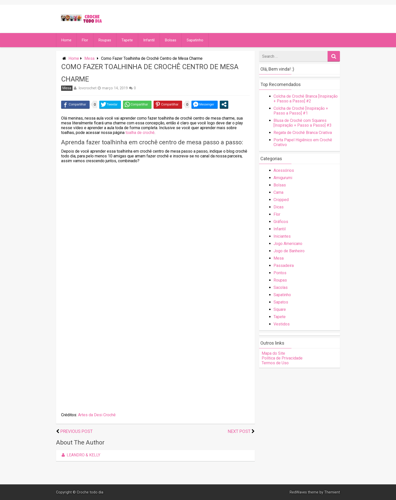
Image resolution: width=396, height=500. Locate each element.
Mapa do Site (273, 353)
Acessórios (284, 170)
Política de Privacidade (282, 358)
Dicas (279, 207)
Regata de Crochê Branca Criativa (303, 132)
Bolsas (170, 40)
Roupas (104, 40)
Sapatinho (195, 40)
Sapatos (281, 302)
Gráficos (281, 221)
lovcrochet (87, 88)
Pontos (280, 272)
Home (66, 40)
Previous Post (76, 431)
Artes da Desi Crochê (97, 414)
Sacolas (281, 287)
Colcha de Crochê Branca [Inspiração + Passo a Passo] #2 (306, 98)
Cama (278, 192)
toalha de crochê (140, 132)
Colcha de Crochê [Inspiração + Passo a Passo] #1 (301, 111)
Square (280, 309)
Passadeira (284, 265)
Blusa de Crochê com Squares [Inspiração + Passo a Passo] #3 (303, 123)
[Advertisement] (155, 202)
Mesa (89, 58)
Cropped (281, 199)
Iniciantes (282, 236)
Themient (332, 492)
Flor (85, 40)
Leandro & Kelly (80, 455)
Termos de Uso (275, 362)
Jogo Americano (288, 243)
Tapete (127, 40)
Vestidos (282, 324)
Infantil (149, 40)
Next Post (239, 431)
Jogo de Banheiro (289, 250)
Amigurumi (283, 177)
